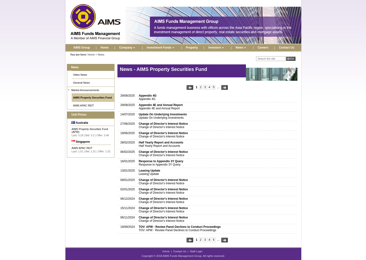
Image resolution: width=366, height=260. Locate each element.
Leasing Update (149, 170)
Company (127, 47)
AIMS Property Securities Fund (92, 97)
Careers (263, 47)
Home (105, 47)
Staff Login (196, 251)
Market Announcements (85, 90)
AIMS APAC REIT (83, 105)
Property (192, 47)
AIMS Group (81, 47)
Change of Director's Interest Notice (163, 123)
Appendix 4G (147, 95)
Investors (216, 47)
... (218, 87)
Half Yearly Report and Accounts (161, 142)
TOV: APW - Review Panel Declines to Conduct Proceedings (180, 227)
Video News (80, 74)
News (241, 47)
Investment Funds (161, 47)
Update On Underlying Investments (163, 114)
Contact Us (286, 47)
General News (81, 82)
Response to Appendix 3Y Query (161, 161)
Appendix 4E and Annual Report (161, 105)
